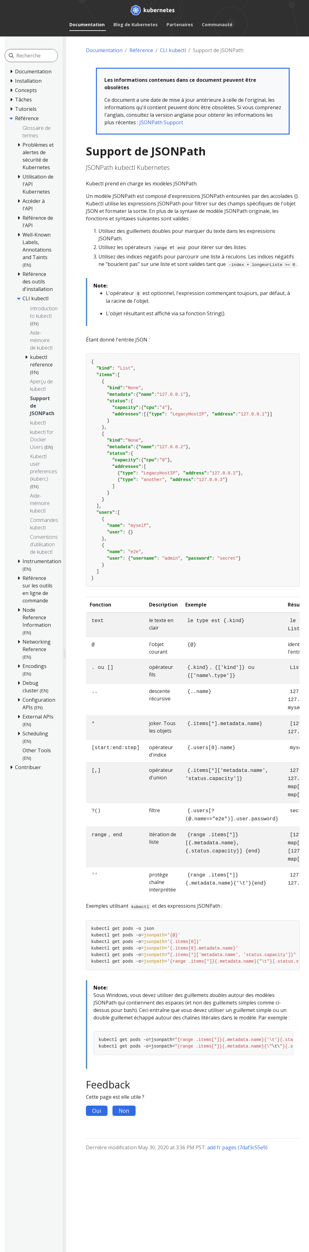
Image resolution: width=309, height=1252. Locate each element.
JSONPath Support (161, 122)
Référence (141, 50)
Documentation (87, 24)
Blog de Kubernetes (135, 24)
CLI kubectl (173, 50)
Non (124, 1110)
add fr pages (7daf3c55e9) (237, 1147)
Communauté (217, 24)
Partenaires (180, 24)
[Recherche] (44, 55)
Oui (96, 1110)
